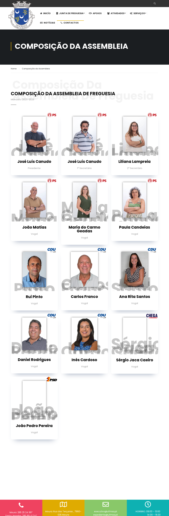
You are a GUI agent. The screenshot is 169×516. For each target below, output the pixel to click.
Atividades (116, 14)
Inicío (46, 14)
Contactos (70, 23)
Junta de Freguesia (70, 14)
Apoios (96, 14)
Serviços (138, 14)
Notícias (48, 23)
